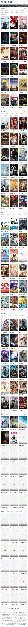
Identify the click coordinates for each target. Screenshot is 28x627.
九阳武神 (12, 332)
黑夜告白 (3, 162)
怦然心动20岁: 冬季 (14, 247)
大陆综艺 (3, 214)
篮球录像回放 (19, 511)
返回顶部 (17, 608)
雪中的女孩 (3, 30)
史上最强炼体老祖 (5, 363)
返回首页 (11, 608)
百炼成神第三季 (13, 410)
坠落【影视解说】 (23, 429)
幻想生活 (21, 92)
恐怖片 (22, 10)
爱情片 (12, 10)
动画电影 (22, 12)
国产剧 (2, 113)
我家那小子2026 (4, 294)
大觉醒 (11, 76)
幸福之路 (3, 45)
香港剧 (7, 113)
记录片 (11, 12)
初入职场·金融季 (23, 278)
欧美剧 (17, 113)
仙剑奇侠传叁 (4, 332)
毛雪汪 (11, 294)
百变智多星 (3, 263)
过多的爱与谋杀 (13, 162)
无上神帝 (21, 395)
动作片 (2, 10)
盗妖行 (20, 332)
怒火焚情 (12, 61)
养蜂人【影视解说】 (14, 492)
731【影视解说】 (14, 507)
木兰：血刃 (21, 45)
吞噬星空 (21, 410)
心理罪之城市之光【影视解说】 (8, 507)
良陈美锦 (21, 208)
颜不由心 (3, 208)
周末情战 (12, 107)
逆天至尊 (3, 410)
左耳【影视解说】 (5, 429)
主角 (2, 146)
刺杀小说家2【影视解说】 (7, 476)
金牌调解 (21, 231)
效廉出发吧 (3, 309)
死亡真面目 (12, 30)
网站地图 (23, 624)
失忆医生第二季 (13, 177)
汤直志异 (3, 395)
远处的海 (21, 76)
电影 (2, 6)
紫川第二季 (12, 348)
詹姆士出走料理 (4, 231)
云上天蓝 (3, 193)
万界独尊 (12, 363)
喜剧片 (7, 10)
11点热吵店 (3, 278)
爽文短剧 (17, 115)
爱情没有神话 (13, 146)
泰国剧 (11, 115)
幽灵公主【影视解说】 (15, 429)
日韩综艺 (9, 214)
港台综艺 (15, 214)
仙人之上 (21, 193)
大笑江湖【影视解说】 (6, 461)
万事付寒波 (21, 30)
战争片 (6, 12)
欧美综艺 (21, 214)
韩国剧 (22, 113)
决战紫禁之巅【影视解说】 (16, 461)
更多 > (25, 8)
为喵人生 (21, 348)
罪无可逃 (12, 208)
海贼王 (11, 395)
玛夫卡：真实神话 (14, 45)
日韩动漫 (9, 315)
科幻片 (17, 10)
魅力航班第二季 (22, 146)
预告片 (16, 12)
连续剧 (7, 6)
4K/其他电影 (3, 14)
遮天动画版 (3, 379)
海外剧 (6, 115)
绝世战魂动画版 (4, 348)
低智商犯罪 (21, 131)
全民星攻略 (12, 309)
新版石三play (4, 247)
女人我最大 (21, 263)
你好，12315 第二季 (5, 92)
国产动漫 (3, 315)
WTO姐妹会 (21, 309)
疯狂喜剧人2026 (22, 61)
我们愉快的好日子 (5, 131)
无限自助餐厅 (4, 61)
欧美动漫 (15, 315)
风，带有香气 (4, 177)
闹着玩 (11, 231)
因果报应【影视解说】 (6, 445)
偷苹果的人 (21, 107)
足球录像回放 (11, 511)
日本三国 (12, 379)
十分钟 (11, 92)
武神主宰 (21, 363)
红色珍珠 (12, 131)
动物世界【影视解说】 (15, 476)
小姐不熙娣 (12, 263)
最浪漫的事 (12, 193)
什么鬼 (2, 107)
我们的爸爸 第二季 (14, 278)
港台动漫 (21, 315)
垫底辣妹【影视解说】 (15, 445)
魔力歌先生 (21, 247)
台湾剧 (12, 113)
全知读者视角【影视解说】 (7, 492)
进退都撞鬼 (3, 76)
